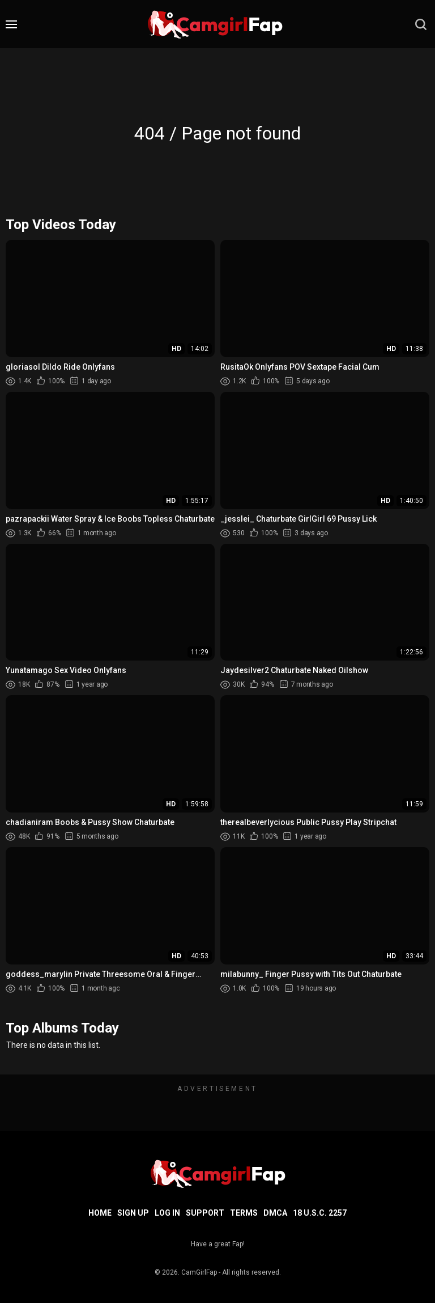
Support (205, 1212)
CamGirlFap (199, 1272)
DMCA (275, 1212)
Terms (244, 1212)
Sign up (133, 1212)
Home (100, 1212)
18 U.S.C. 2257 (320, 1212)
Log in (167, 1212)
